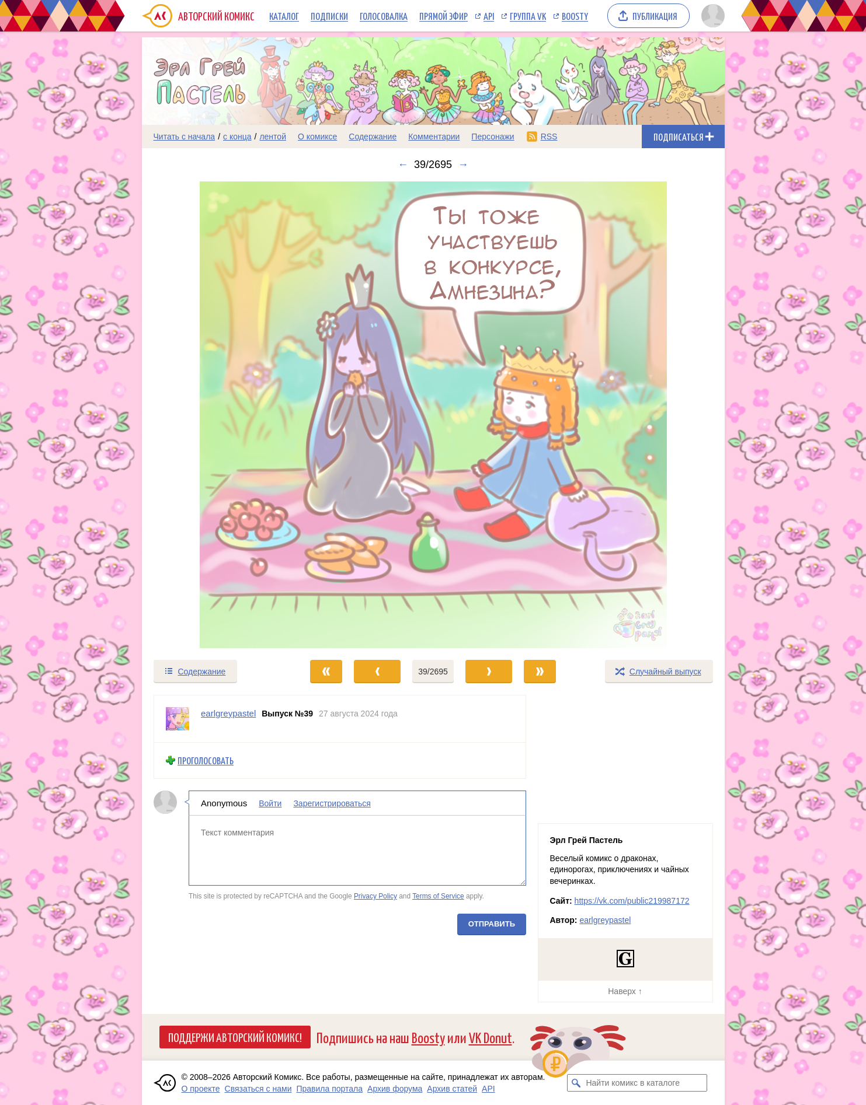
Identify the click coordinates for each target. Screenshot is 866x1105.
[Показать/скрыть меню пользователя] (711, 16)
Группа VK (528, 15)
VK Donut (490, 1037)
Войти (270, 802)
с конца (237, 136)
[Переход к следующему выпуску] (433, 414)
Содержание (373, 136)
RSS (549, 136)
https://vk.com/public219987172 (632, 900)
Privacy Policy (375, 896)
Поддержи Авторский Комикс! (235, 1036)
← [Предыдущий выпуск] (403, 164)
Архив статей (452, 1088)
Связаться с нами (258, 1088)
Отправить (491, 923)
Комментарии (434, 136)
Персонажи (492, 136)
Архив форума (394, 1088)
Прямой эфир (443, 15)
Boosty (575, 15)
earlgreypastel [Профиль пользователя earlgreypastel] (228, 713)
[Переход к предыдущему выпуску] (215, 414)
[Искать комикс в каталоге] (576, 1083)
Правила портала (329, 1088)
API (489, 15)
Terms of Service (438, 896)
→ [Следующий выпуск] (463, 164)
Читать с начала (184, 136)
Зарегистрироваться (331, 802)
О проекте (201, 1088)
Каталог (284, 15)
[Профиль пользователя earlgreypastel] (177, 718)
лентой (272, 136)
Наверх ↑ (625, 991)
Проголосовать (206, 760)
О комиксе (317, 136)
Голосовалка (384, 15)
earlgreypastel (605, 920)
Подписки (329, 15)
